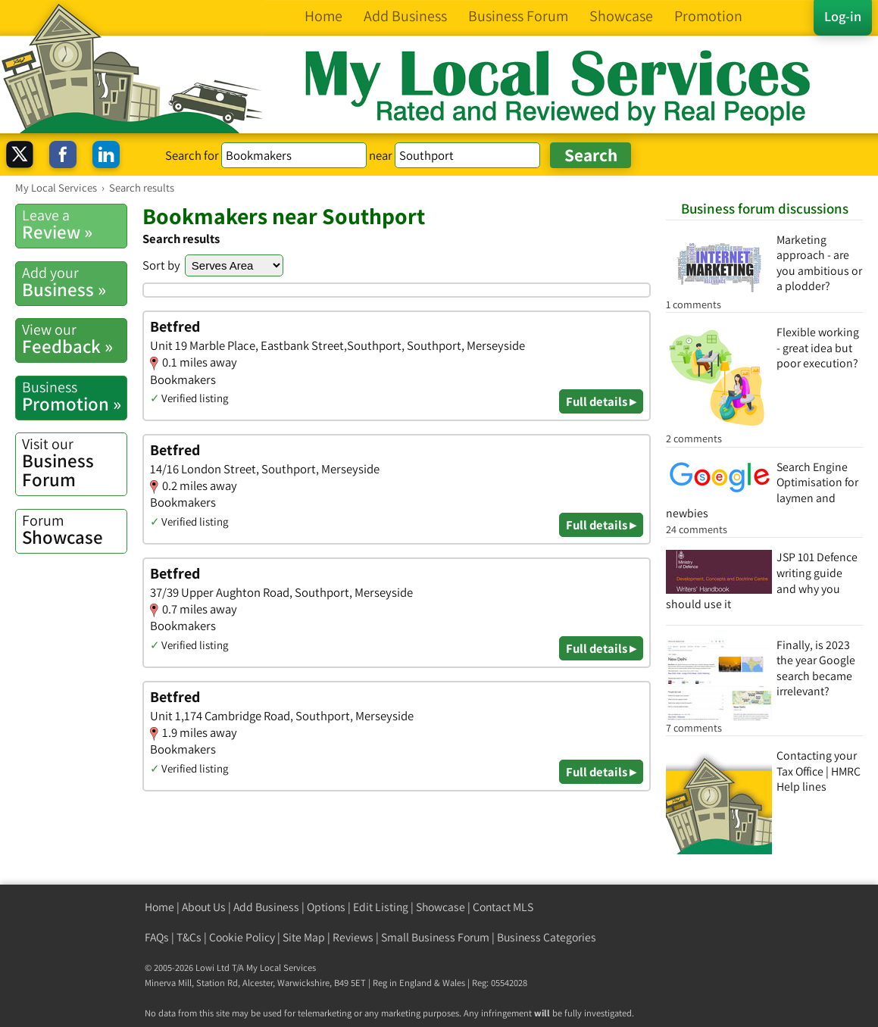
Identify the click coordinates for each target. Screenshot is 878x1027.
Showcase (74, 529)
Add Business (266, 907)
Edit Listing (380, 907)
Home (159, 907)
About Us (204, 907)
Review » (74, 224)
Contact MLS (503, 907)
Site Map (304, 937)
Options (326, 907)
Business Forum (74, 463)
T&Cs (189, 937)
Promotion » (74, 396)
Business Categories (546, 937)
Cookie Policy (242, 937)
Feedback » (74, 339)
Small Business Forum (435, 937)
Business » (74, 282)
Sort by (161, 265)
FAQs (157, 937)
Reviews (353, 937)
